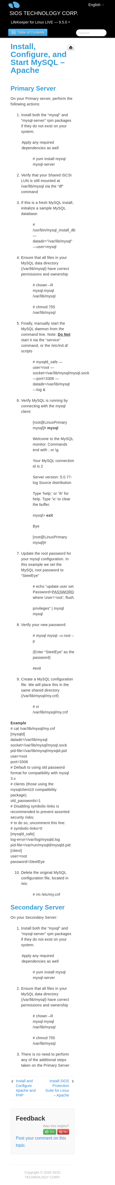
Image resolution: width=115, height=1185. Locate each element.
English (96, 5)
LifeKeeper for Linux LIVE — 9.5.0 (40, 22)
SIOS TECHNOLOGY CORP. (44, 13)
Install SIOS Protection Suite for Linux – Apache (57, 1088)
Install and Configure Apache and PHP (26, 1088)
